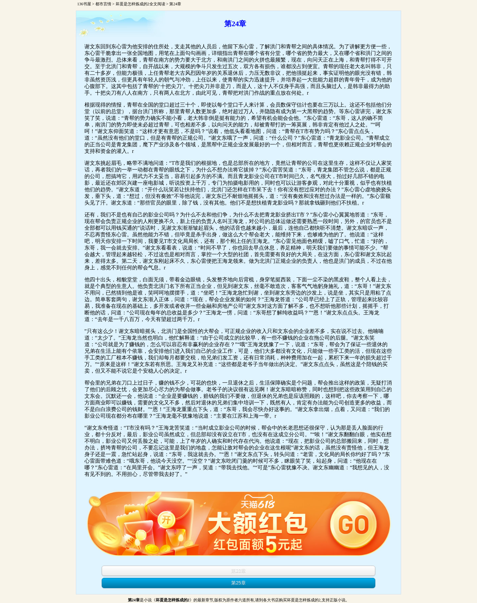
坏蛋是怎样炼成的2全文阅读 (140, 4)
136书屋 (84, 4)
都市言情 (103, 4)
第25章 (238, 582)
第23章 (238, 570)
